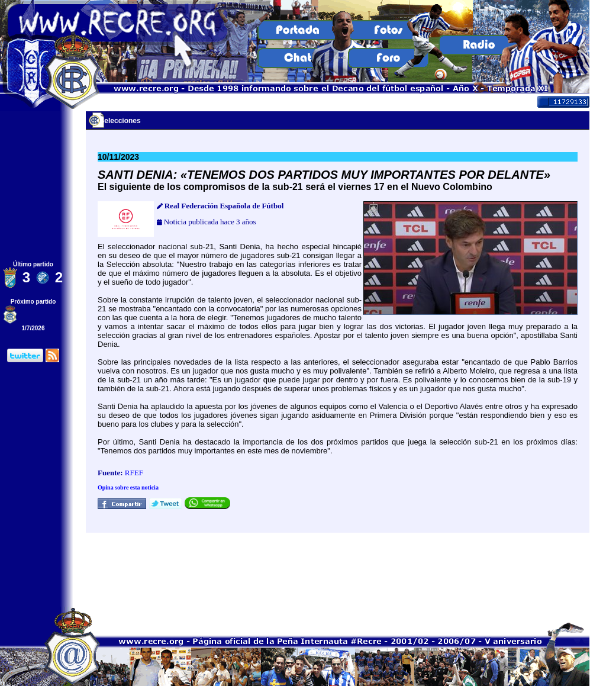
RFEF (134, 472)
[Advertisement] (338, 570)
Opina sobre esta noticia (128, 487)
